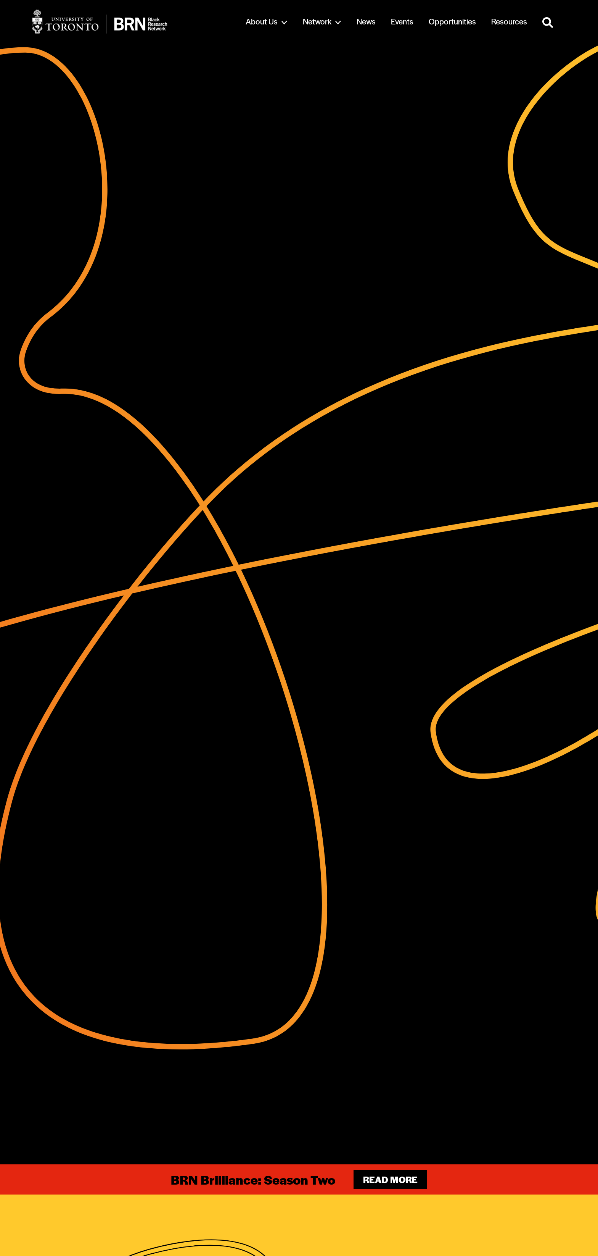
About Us (262, 21)
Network (317, 21)
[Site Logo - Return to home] (124, 21)
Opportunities (452, 21)
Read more (390, 1179)
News (366, 21)
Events (402, 21)
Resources (509, 21)
